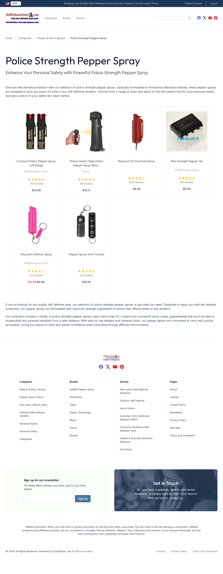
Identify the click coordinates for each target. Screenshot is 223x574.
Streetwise (76, 397)
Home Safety (127, 408)
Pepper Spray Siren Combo (86, 254)
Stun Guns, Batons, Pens (33, 404)
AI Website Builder (82, 551)
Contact (174, 397)
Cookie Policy (177, 404)
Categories (51, 18)
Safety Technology (80, 412)
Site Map (175, 427)
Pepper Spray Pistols (31, 397)
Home (9, 38)
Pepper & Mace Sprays (51, 38)
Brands (67, 18)
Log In (213, 3)
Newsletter (176, 412)
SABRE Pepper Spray (82, 389)
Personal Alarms (29, 423)
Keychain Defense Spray (36, 254)
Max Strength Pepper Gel (187, 161)
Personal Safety (28, 431)
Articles (80, 18)
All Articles (126, 449)
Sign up (83, 498)
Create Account (193, 3)
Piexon (73, 427)
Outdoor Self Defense (132, 400)
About (173, 389)
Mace (73, 420)
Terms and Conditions (182, 435)
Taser (73, 404)
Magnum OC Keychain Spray (136, 161)
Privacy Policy (178, 420)
